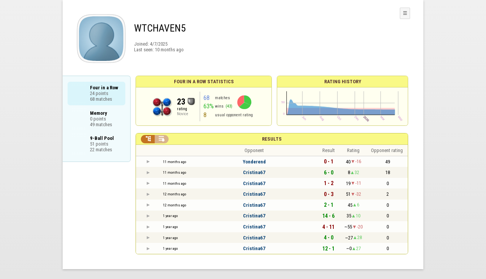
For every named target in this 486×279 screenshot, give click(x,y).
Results (272, 139)
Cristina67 (254, 172)
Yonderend (254, 162)
